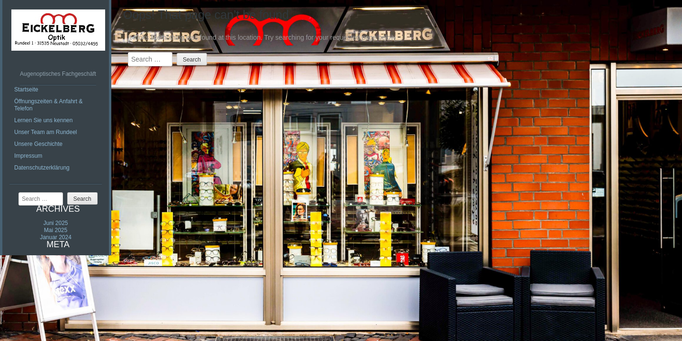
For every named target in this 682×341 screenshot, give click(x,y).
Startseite (26, 89)
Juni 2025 (55, 223)
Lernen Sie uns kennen (43, 120)
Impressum (28, 156)
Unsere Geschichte (38, 144)
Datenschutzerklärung (42, 167)
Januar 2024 (56, 237)
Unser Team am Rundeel (45, 132)
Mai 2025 (55, 230)
